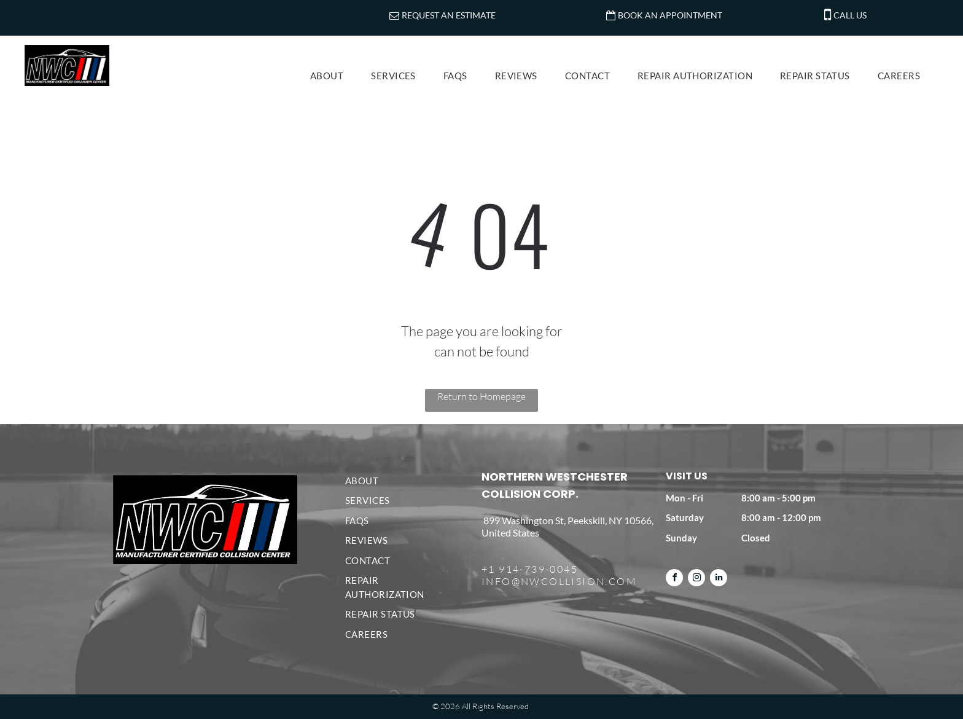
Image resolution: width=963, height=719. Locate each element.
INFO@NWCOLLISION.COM (559, 581)
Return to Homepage (481, 396)
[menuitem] (331, 75)
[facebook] (674, 579)
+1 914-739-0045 (530, 569)
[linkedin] (718, 579)
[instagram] (696, 579)
